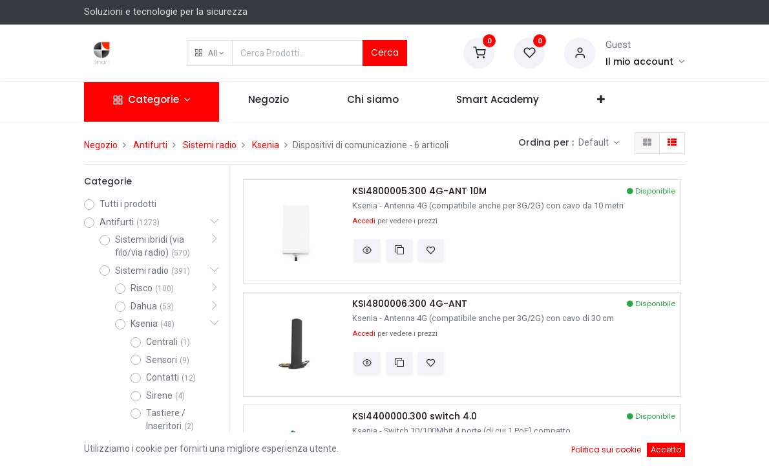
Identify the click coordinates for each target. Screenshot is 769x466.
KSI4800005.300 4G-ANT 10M (419, 191)
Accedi (363, 221)
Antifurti (150, 145)
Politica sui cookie (606, 449)
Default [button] (594, 142)
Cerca (385, 52)
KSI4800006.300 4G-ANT (409, 304)
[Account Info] (645, 61)
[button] (210, 53)
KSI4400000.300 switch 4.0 (414, 416)
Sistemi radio (210, 145)
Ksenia (265, 145)
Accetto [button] (666, 449)
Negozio (101, 145)
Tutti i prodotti (128, 204)
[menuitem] (268, 102)
